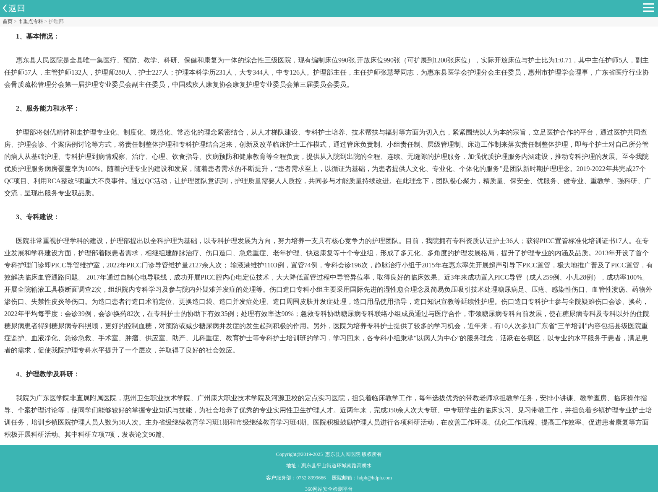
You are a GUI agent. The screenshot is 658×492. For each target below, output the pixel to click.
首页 (8, 21)
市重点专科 (30, 21)
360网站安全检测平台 (329, 489)
